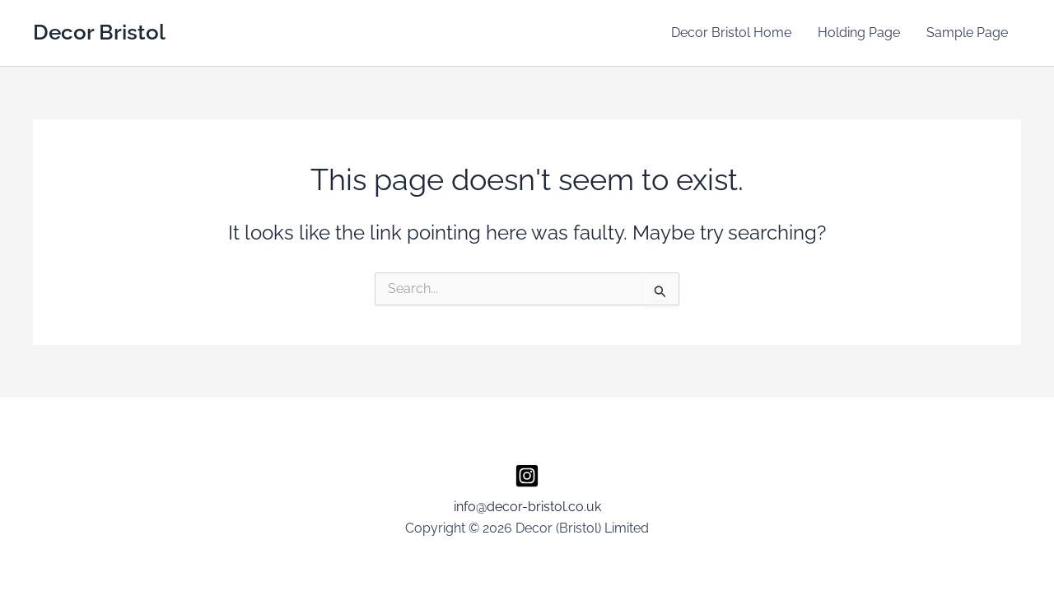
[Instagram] (527, 475)
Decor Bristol (99, 32)
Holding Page (859, 32)
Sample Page (967, 32)
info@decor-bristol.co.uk (527, 506)
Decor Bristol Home (731, 32)
